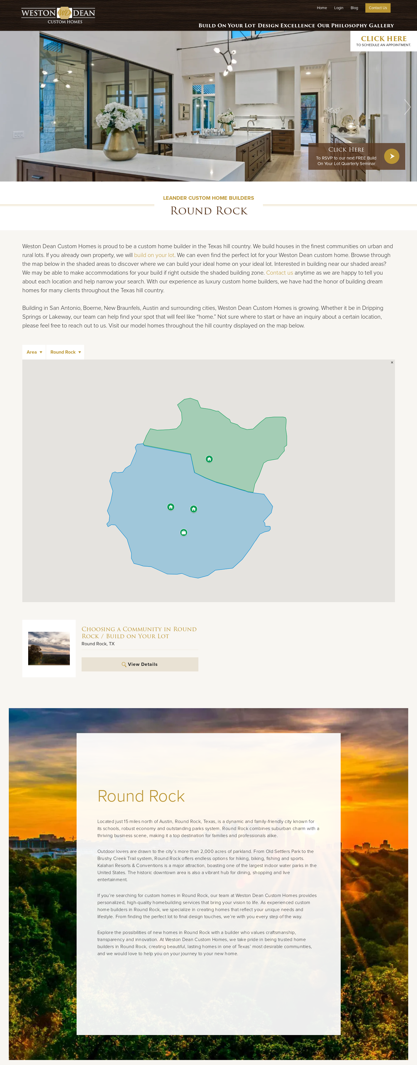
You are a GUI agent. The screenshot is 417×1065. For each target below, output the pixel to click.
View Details (140, 664)
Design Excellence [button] (279, 22)
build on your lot (154, 255)
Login (338, 8)
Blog (354, 8)
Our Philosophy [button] (337, 22)
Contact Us (378, 8)
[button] (407, 107)
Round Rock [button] (63, 352)
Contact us (279, 272)
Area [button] (32, 352)
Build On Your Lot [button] (218, 22)
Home (322, 8)
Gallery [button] (380, 22)
